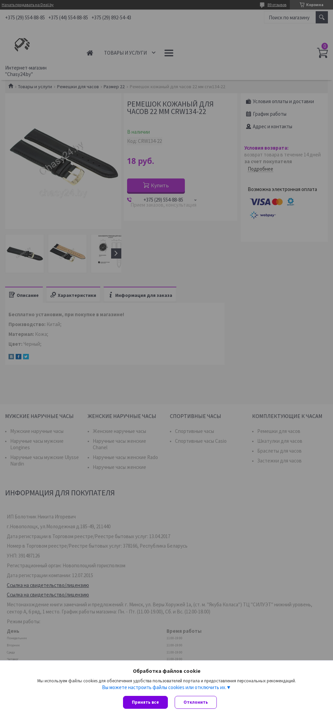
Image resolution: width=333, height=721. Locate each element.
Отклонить (195, 702)
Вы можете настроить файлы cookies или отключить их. (164, 687)
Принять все (145, 702)
